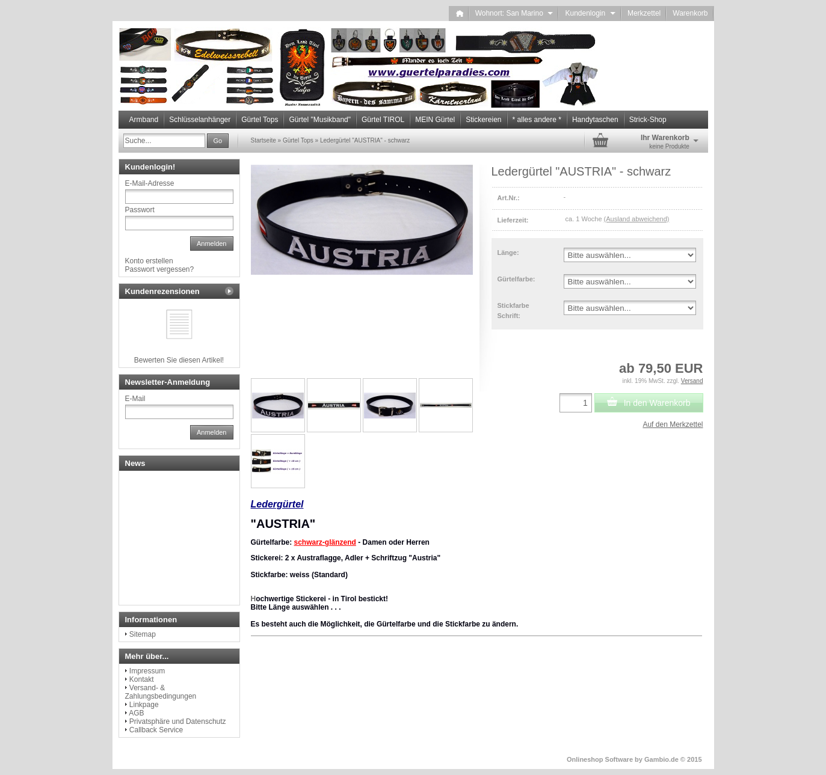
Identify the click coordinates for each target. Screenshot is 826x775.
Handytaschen (595, 119)
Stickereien (483, 119)
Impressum (147, 671)
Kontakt (141, 679)
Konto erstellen (149, 261)
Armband (144, 119)
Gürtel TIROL (383, 119)
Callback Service (156, 730)
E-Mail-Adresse (149, 183)
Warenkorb (690, 13)
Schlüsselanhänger (199, 119)
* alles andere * (537, 119)
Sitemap (142, 634)
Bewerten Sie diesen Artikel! (179, 360)
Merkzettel (644, 13)
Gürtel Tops (259, 119)
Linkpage (144, 704)
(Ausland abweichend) (637, 218)
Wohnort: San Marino (514, 13)
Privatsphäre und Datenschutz (177, 721)
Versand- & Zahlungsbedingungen (161, 692)
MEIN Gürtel (435, 119)
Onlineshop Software (600, 759)
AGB (136, 713)
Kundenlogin (590, 13)
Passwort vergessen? (159, 269)
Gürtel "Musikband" (320, 119)
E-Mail (135, 398)
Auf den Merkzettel (673, 424)
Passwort (140, 210)
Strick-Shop (648, 119)
